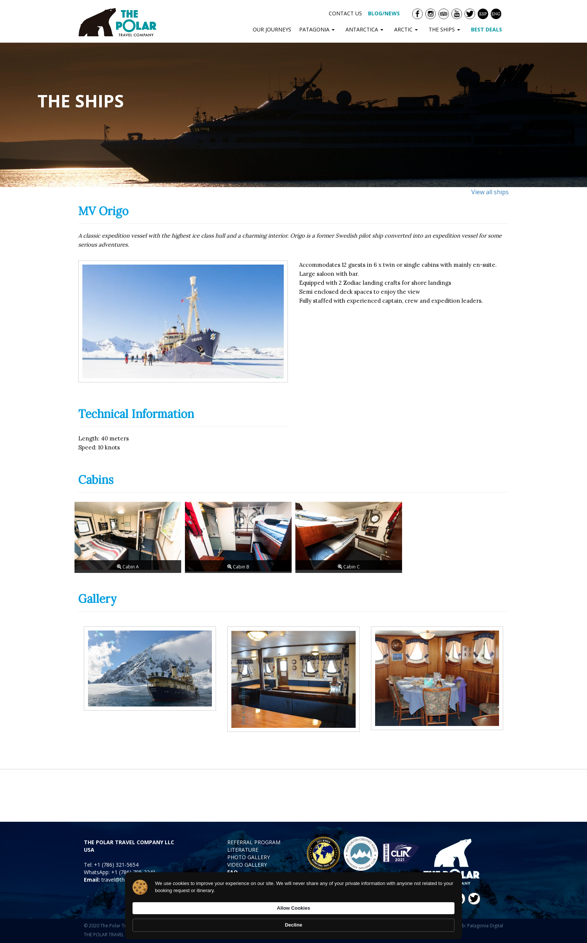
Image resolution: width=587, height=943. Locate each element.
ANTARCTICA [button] (366, 29)
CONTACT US (345, 13)
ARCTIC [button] (407, 29)
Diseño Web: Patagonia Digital (471, 925)
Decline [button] (438, 921)
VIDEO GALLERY (247, 864)
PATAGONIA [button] (318, 29)
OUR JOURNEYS (272, 29)
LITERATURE (242, 849)
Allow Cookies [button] (390, 921)
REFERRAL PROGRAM (253, 842)
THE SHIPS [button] (446, 29)
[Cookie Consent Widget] (293, 921)
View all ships (490, 192)
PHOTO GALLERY (248, 857)
